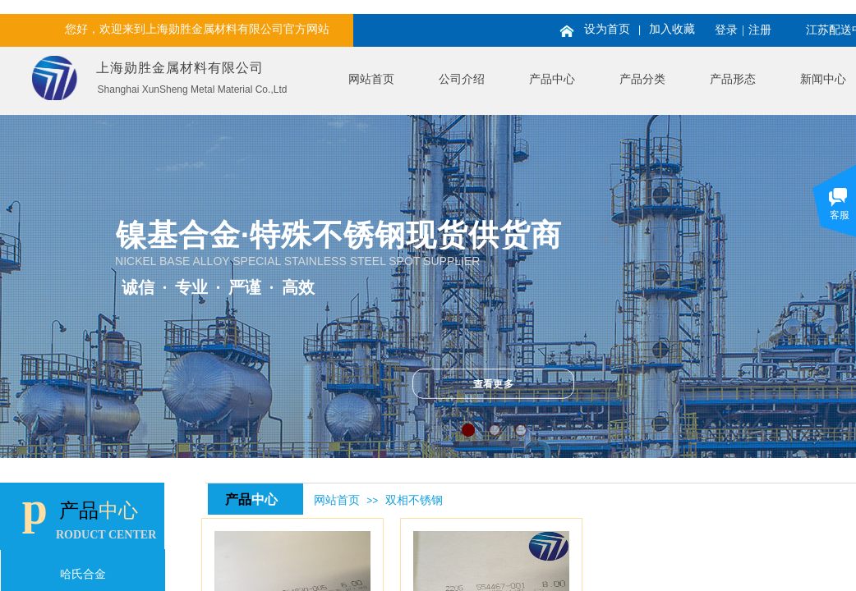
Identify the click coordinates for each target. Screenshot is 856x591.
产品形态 (733, 79)
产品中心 (552, 79)
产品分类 (642, 79)
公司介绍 (462, 79)
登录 (726, 30)
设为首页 (607, 29)
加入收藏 (672, 29)
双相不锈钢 (414, 500)
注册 (759, 30)
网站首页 (371, 79)
